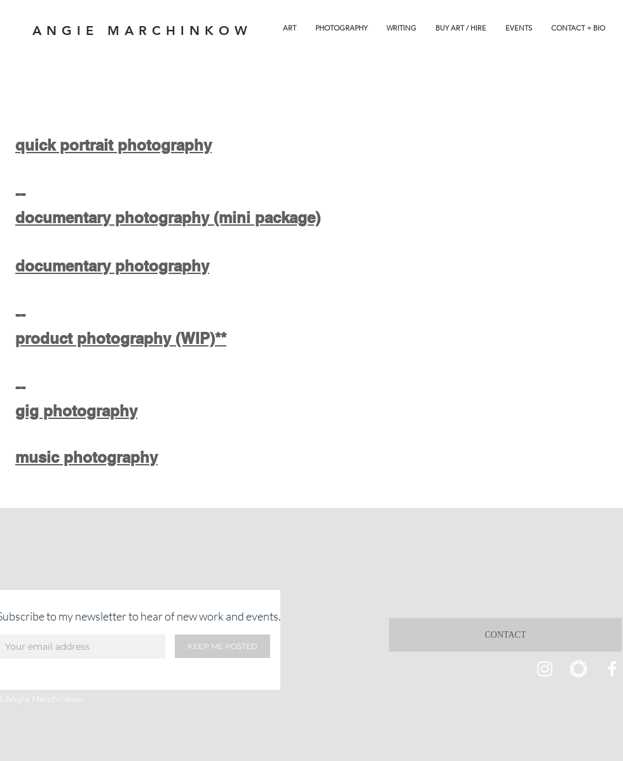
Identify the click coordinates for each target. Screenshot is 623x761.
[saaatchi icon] (578, 669)
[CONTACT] (505, 635)
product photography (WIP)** (120, 338)
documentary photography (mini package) (167, 217)
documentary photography (112, 266)
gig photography (76, 411)
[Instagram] (545, 669)
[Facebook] (612, 669)
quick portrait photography (113, 145)
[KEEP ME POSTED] (222, 646)
